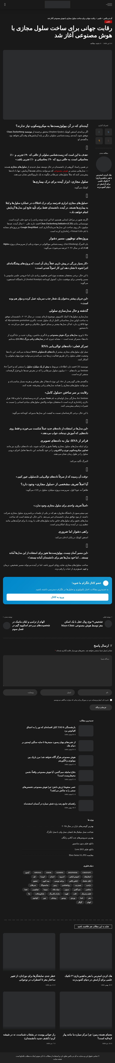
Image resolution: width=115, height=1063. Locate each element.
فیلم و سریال (86, 894)
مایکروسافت (39, 894)
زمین (55, 885)
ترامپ (88, 885)
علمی (108, 22)
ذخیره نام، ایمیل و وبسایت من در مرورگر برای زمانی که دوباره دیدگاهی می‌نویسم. (81, 700)
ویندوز (63, 898)
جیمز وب (78, 885)
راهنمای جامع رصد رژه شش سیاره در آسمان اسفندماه (49, 804)
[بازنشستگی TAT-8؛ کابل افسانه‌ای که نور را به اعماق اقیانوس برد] (85, 730)
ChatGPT (87, 872)
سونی (67, 889)
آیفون (27, 872)
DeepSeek (72, 872)
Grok (48, 872)
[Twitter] (99, 132)
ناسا (81, 898)
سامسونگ (44, 885)
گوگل (80, 902)
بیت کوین (46, 881)
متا (29, 894)
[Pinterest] (108, 140)
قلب (75, 894)
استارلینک (87, 877)
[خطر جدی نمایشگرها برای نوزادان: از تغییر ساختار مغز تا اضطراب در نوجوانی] (29, 952)
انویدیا (43, 877)
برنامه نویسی (59, 881)
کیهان (89, 902)
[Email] (99, 140)
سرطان (33, 885)
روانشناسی (66, 885)
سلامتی (88, 889)
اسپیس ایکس (74, 877)
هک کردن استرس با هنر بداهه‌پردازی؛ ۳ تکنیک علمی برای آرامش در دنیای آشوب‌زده (104, 181)
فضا (25, 889)
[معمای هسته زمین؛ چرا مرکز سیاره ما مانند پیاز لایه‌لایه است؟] (86, 1011)
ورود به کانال (57, 597)
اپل (34, 877)
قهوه (66, 894)
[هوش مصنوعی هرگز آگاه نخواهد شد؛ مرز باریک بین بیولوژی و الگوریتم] (85, 760)
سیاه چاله (56, 889)
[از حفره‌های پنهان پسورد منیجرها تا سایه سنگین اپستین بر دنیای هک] (85, 745)
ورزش (73, 898)
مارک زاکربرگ (54, 894)
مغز (89, 898)
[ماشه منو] (108, 4)
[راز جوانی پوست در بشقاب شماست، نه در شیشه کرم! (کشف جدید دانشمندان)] (29, 1011)
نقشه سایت (57, 1059)
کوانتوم (35, 898)
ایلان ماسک (87, 881)
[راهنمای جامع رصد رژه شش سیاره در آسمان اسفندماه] (85, 805)
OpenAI (37, 872)
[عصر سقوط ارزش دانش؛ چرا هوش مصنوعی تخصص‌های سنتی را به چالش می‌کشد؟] (85, 790)
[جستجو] (5, 4)
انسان (52, 877)
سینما (45, 889)
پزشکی (53, 898)
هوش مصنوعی (61, 171)
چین (44, 898)
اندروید (61, 877)
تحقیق (35, 881)
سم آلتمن (77, 889)
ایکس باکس (73, 881)
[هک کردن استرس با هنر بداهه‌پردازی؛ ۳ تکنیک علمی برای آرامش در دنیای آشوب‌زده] (104, 164)
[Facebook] (108, 132)
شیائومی (35, 889)
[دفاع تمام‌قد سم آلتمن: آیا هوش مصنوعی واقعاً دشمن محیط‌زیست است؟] (85, 775)
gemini (59, 872)
